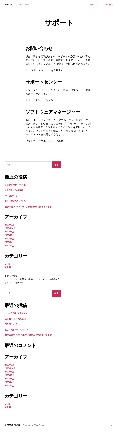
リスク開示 (108, 4)
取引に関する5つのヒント (16, 201)
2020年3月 (9, 246)
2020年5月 (9, 239)
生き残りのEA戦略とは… (16, 190)
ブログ (8, 264)
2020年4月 (9, 242)
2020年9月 (9, 232)
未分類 (8, 267)
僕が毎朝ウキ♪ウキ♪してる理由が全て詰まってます (28, 207)
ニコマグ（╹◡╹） (93, 4)
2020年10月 (10, 228)
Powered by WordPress (33, 425)
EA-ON (9, 4)
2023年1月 (9, 225)
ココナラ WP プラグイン (16, 185)
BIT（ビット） (11, 196)
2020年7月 (9, 235)
